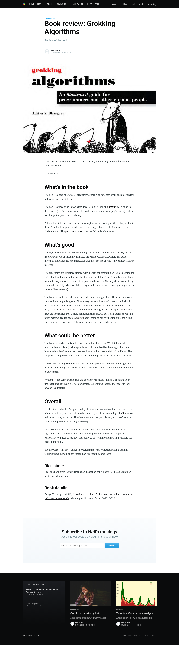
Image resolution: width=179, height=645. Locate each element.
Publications (61, 4)
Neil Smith (55, 50)
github (124, 4)
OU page (48, 4)
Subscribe (151, 4)
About (89, 4)
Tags (97, 4)
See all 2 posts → (34, 603)
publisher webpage (75, 231)
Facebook (138, 636)
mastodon (115, 4)
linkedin (133, 4)
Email (39, 4)
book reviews (50, 18)
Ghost (154, 636)
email (141, 4)
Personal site (77, 4)
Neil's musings (28, 636)
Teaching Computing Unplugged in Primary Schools (42, 590)
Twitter (146, 636)
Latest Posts (127, 636)
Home (31, 4)
